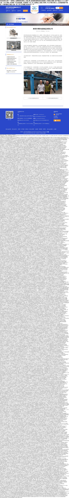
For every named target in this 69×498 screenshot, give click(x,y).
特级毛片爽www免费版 (48, 182)
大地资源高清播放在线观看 (22, 211)
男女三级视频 (63, 430)
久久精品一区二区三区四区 (18, 384)
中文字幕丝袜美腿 (57, 287)
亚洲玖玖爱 (6, 465)
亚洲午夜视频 (48, 169)
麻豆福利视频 (32, 290)
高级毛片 (7, 308)
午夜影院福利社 (60, 440)
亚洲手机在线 (58, 349)
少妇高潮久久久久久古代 (58, 248)
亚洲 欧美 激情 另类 (10, 168)
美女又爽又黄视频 (21, 141)
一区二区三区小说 (41, 200)
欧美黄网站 (17, 468)
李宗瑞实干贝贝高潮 (18, 205)
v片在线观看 (2, 435)
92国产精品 (63, 153)
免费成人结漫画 (34, 250)
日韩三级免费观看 (36, 216)
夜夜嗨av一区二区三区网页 (4, 172)
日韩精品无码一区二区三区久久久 (41, 296)
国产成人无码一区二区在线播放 (58, 166)
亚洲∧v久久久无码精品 (25, 185)
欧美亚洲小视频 (15, 377)
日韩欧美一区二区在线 (47, 311)
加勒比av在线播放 (50, 140)
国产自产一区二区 (37, 162)
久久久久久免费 (11, 150)
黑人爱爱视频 (67, 436)
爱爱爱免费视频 (29, 392)
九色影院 (44, 238)
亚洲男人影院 (38, 144)
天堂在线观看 (37, 460)
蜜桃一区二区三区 (10, 431)
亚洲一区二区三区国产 (7, 455)
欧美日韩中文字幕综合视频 (60, 238)
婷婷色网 (15, 443)
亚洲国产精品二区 (55, 410)
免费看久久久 (36, 163)
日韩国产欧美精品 (65, 248)
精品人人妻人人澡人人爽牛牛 (33, 190)
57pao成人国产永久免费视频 (4, 231)
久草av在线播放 (23, 459)
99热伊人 (39, 287)
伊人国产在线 (47, 188)
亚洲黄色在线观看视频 (62, 201)
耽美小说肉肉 (38, 300)
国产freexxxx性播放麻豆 (59, 218)
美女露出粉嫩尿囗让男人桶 (58, 232)
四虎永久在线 (67, 287)
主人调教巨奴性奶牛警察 (18, 240)
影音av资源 (19, 437)
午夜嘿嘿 (30, 415)
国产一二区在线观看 (3, 358)
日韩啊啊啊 (60, 321)
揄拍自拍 (14, 147)
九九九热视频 (50, 408)
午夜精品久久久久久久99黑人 (45, 199)
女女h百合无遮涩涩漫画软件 (42, 215)
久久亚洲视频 (25, 153)
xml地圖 (54, 129)
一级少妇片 (45, 257)
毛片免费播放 (42, 441)
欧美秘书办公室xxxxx (56, 280)
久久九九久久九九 (45, 224)
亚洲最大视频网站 (42, 198)
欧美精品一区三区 (65, 292)
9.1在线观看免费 (20, 219)
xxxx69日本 (64, 142)
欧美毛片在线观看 (2, 411)
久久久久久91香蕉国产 (30, 261)
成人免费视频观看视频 (20, 246)
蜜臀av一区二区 (47, 448)
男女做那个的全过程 (21, 237)
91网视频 (14, 192)
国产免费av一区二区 (53, 306)
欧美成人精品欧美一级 (63, 157)
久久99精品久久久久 (19, 161)
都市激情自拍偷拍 (29, 153)
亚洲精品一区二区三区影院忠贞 (56, 211)
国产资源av (53, 350)
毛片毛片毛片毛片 (31, 157)
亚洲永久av (6, 180)
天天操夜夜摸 (2, 479)
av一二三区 (14, 325)
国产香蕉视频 (40, 405)
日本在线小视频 (25, 343)
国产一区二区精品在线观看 (55, 340)
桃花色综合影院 (17, 427)
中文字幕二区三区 (2, 369)
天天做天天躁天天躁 (53, 252)
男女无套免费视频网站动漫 (17, 273)
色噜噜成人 (11, 405)
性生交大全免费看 (28, 288)
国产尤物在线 (47, 252)
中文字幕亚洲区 (57, 190)
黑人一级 (11, 366)
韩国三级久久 (53, 275)
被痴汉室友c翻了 (47, 306)
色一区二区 (13, 236)
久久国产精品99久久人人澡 (4, 389)
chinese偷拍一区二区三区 (33, 173)
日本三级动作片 (7, 185)
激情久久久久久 (46, 184)
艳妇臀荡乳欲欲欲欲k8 (58, 341)
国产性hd (36, 308)
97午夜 (30, 367)
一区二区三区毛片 (19, 402)
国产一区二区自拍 (39, 197)
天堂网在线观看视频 (65, 181)
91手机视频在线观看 (29, 194)
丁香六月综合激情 (45, 180)
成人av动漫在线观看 (56, 334)
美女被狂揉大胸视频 (57, 347)
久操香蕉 (25, 206)
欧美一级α (1, 237)
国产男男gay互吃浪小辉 (9, 361)
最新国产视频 (2, 354)
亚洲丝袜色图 (45, 201)
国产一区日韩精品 (28, 386)
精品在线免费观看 (47, 316)
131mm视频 (67, 252)
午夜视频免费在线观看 (21, 231)
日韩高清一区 (41, 309)
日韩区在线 (35, 371)
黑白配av (34, 243)
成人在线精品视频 (58, 175)
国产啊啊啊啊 (28, 161)
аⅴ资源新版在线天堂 (3, 256)
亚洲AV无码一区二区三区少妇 (31, 416)
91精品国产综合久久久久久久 (30, 446)
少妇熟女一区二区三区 (16, 217)
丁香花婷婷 (33, 205)
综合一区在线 (35, 423)
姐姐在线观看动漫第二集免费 (52, 415)
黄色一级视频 (24, 336)
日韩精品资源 (42, 143)
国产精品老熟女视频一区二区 (17, 223)
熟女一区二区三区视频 (43, 219)
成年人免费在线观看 (54, 179)
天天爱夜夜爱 (31, 418)
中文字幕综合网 (26, 280)
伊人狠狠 (1, 425)
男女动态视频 (58, 209)
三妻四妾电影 (22, 191)
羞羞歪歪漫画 (8, 300)
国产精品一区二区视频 (64, 194)
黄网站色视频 (65, 450)
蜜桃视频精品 (45, 379)
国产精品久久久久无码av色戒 (4, 141)
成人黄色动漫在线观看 (3, 234)
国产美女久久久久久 (41, 471)
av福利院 (1, 262)
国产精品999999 (15, 209)
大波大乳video (61, 393)
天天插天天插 (41, 411)
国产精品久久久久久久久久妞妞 (16, 218)
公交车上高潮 (22, 371)
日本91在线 (8, 397)
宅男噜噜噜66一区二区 (20, 162)
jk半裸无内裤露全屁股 (48, 249)
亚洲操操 (30, 250)
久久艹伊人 (63, 216)
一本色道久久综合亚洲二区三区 (49, 445)
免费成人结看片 (64, 392)
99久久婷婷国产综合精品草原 (29, 368)
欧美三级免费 (8, 151)
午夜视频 (17, 360)
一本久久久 (5, 277)
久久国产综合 (40, 145)
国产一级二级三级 (23, 460)
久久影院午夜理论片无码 (35, 456)
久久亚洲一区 (65, 313)
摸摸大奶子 (6, 173)
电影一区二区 (66, 435)
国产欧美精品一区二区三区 (44, 450)
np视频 (64, 378)
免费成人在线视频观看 (47, 256)
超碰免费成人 (42, 465)
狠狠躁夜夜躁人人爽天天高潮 (22, 243)
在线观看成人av (47, 459)
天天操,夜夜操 (36, 215)
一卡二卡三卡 (55, 196)
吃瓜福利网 (5, 415)
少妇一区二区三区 (48, 218)
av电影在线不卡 (50, 148)
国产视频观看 (17, 392)
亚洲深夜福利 (55, 173)
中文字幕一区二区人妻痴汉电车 (38, 355)
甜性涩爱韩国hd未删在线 (62, 396)
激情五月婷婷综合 (21, 229)
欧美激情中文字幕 (39, 194)
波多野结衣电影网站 (3, 302)
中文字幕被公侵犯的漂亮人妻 (46, 297)
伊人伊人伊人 (14, 403)
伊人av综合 (25, 481)
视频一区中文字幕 (65, 387)
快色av (59, 213)
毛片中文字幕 (15, 280)
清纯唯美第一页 (19, 367)
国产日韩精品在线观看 (18, 278)
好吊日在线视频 (51, 141)
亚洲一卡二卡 (63, 285)
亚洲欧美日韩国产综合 (24, 331)
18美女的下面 (44, 166)
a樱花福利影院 (8, 256)
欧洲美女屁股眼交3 (19, 247)
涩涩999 (65, 204)
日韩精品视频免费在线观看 (44, 378)
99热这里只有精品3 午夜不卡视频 (24, 173)
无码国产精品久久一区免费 (4, 341)
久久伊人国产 (15, 266)
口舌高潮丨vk (17, 299)
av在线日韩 (41, 209)
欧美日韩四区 (22, 254)
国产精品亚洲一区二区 (49, 194)
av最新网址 (8, 338)
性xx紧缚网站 (9, 442)
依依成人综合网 (64, 472)
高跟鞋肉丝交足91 (32, 389)
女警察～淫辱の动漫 (10, 421)
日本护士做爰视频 (37, 465)
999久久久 (6, 205)
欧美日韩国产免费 (26, 148)
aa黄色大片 (1, 181)
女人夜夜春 (2, 285)
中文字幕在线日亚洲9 (3, 200)
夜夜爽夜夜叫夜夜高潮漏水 (4, 201)
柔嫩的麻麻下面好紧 (54, 297)
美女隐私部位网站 (41, 231)
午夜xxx (49, 144)
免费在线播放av (36, 178)
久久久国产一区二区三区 (44, 144)
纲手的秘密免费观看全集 (3, 253)
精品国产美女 (42, 310)
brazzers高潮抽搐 (65, 333)
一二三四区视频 (25, 471)
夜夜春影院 (10, 140)
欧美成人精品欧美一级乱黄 (47, 253)
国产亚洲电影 (18, 190)
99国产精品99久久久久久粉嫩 (42, 181)
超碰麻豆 (17, 175)
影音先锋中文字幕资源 (56, 265)
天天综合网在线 (2, 153)
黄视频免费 (48, 391)
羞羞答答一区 (36, 287)
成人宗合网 (4, 168)
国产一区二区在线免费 (34, 191)
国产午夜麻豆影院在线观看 (12, 479)
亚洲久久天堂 (11, 176)
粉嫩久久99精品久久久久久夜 (14, 185)
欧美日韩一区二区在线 (35, 360)
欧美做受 (14, 259)
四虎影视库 (11, 466)
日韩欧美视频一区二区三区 (4, 204)
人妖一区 (62, 350)
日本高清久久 (50, 162)
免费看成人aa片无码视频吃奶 (50, 190)
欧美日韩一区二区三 (3, 151)
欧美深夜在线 (2, 232)
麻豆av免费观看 (21, 392)
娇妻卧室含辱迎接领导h (60, 359)
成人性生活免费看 (2, 408)
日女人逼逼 (26, 181)
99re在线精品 (23, 478)
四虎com (47, 329)
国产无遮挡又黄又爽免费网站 (24, 140)
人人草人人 (7, 310)
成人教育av (31, 226)
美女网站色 (54, 209)
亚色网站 (9, 349)
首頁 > (58, 24)
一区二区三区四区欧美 (31, 353)
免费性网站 (60, 340)
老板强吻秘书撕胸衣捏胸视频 (42, 154)
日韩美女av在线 (59, 404)
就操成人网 (46, 148)
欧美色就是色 (39, 372)
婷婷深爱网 (13, 157)
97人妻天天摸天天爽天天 (55, 336)
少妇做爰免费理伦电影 (30, 305)
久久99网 (36, 196)
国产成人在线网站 (50, 257)
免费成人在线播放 (6, 466)
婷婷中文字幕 (49, 315)
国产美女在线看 (55, 303)
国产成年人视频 (36, 321)
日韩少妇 (58, 361)
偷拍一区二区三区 (37, 217)
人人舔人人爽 (12, 213)
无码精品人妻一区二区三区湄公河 (55, 254)
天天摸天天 (62, 162)
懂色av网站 (16, 228)
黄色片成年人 (61, 323)
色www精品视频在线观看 (25, 290)
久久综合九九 (8, 237)
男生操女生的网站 (23, 285)
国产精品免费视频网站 (59, 188)
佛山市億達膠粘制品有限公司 (34, 98)
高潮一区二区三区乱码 (13, 169)
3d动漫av (41, 225)
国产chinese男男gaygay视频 (12, 334)
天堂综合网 (17, 454)
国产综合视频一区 (60, 362)
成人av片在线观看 (33, 224)
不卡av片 (52, 144)
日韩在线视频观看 (30, 247)
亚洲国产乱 (56, 145)
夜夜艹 (21, 306)
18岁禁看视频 (13, 471)
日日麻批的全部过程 (27, 380)
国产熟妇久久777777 (14, 324)
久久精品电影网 (36, 228)
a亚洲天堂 (58, 162)
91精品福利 (44, 218)
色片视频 (64, 362)
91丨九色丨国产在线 (59, 461)
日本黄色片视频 (54, 404)
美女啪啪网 (36, 414)
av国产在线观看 (52, 443)
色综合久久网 (13, 206)
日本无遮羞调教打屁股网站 (52, 454)
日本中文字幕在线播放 (50, 154)
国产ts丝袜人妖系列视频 (59, 272)
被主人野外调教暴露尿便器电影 (27, 394)
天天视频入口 (35, 147)
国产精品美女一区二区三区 (54, 323)
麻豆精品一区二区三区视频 (44, 174)
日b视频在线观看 (53, 386)
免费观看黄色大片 (22, 409)
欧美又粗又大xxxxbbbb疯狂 (61, 390)
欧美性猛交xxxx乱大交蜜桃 (29, 141)
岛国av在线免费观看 (30, 243)
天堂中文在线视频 (14, 400)
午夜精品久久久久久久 (34, 346)
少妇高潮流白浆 (43, 141)
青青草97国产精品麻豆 (43, 392)
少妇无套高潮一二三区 (3, 248)
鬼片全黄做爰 (49, 330)
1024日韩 (35, 292)
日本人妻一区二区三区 (18, 151)
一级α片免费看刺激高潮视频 (31, 425)
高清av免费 (23, 155)
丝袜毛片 (34, 333)
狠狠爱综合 (17, 143)
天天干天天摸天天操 (43, 398)
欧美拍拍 (14, 361)
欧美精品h (48, 201)
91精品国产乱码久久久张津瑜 (4, 475)
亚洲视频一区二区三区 (8, 187)
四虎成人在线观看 (26, 179)
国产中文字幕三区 (58, 411)
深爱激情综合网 (45, 458)
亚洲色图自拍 (24, 241)
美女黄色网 (4, 269)
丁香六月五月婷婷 (20, 377)
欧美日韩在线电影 (27, 169)
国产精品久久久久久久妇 (29, 163)
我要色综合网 (11, 273)
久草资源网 (18, 456)
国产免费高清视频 (30, 286)
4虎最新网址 (30, 480)
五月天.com (44, 260)
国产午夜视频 (51, 176)
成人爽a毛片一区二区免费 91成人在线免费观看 (53, 203)
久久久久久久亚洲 (39, 230)
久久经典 (51, 334)
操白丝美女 (37, 311)
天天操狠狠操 (67, 172)
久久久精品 (23, 248)
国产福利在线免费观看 (29, 274)
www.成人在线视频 (22, 414)
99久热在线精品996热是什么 (14, 193)
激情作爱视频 (8, 373)
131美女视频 (9, 211)
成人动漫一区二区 (26, 201)
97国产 (24, 372)
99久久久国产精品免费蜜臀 (25, 406)
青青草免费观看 (45, 204)
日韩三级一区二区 (24, 341)
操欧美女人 (65, 481)
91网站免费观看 (9, 159)
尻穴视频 (49, 237)
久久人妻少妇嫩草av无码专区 (40, 380)
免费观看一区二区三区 (3, 379)
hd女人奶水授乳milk (37, 247)
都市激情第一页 (60, 313)
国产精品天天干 (40, 211)
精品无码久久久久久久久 (3, 347)
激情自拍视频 (39, 347)
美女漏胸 (15, 415)
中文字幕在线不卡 (30, 192)
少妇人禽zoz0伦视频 (39, 218)
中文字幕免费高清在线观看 (32, 223)
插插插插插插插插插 (27, 196)
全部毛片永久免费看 (20, 280)
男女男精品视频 (52, 441)
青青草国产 (46, 155)
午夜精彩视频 (17, 236)
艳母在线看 (39, 430)
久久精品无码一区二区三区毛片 (15, 188)
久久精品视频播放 (19, 235)
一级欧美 (12, 291)
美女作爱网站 (2, 290)
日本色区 (19, 350)
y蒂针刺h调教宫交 (32, 184)
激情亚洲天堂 (34, 144)
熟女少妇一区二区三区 (25, 355)
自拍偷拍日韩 (33, 311)
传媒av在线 (62, 324)
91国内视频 (23, 467)
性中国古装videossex (48, 172)
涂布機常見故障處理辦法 (10, 62)
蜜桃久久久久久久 (55, 373)
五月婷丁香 (22, 262)
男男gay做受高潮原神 (58, 181)
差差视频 (19, 204)
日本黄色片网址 (53, 481)
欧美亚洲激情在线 (3, 196)
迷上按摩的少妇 (14, 244)
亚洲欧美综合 (36, 435)
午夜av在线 (24, 436)
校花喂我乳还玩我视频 (22, 391)
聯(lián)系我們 (55, 10)
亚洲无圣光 (18, 460)
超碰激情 (38, 260)
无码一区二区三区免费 (40, 250)
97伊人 (48, 153)
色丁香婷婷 (32, 225)
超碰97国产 (52, 210)
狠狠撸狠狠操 (5, 460)
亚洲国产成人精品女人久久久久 (57, 155)
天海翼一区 (9, 244)
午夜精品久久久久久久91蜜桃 (24, 242)
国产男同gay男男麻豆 (33, 291)
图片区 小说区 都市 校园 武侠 (58, 235)
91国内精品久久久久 (3, 225)
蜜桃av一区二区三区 (54, 331)
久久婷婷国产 (14, 330)
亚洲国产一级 (51, 360)
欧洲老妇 (47, 141)
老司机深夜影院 (13, 442)
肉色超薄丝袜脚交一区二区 (23, 221)
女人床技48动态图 (24, 151)
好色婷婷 (23, 168)
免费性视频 (50, 467)
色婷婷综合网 (62, 226)
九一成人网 (1, 329)
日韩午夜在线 (34, 296)
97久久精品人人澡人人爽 (45, 462)
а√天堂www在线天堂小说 (14, 358)
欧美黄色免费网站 (3, 373)
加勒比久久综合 (24, 402)
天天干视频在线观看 (21, 210)
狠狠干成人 (14, 235)
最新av (35, 341)
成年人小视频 (2, 459)
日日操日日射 (14, 342)
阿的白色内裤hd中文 (31, 236)
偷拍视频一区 (18, 174)
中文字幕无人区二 (2, 194)
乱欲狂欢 (67, 300)
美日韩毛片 (10, 232)
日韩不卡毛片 (35, 338)
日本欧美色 (53, 393)
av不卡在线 (40, 266)
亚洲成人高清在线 (16, 445)
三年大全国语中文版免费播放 (31, 402)
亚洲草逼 (63, 234)
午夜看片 (56, 327)
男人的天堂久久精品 (21, 434)
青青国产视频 (37, 249)
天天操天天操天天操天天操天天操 (48, 442)
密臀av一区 (23, 204)
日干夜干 (46, 221)
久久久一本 (13, 144)
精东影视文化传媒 (60, 373)
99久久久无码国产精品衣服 (57, 478)
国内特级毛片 (20, 282)
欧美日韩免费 (18, 359)
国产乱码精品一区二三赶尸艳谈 (62, 179)
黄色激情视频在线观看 (9, 209)
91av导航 (48, 343)
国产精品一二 (36, 290)
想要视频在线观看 (26, 300)
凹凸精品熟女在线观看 (51, 207)
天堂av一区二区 (21, 329)
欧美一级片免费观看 (32, 280)
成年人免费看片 (28, 224)
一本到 (40, 243)
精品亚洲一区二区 (8, 190)
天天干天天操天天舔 (65, 192)
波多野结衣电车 (13, 315)
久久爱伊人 (10, 246)
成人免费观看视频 (61, 282)
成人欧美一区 (52, 328)
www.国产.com (38, 155)
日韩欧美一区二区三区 (50, 142)
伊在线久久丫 (21, 344)
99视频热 (19, 406)
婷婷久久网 (48, 425)
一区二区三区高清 (66, 434)
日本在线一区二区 (26, 440)
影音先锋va (1, 424)
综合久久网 (51, 403)
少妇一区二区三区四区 (27, 254)
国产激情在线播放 (37, 302)
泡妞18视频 (36, 458)
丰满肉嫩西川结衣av (15, 340)
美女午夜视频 (7, 184)
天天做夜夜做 (61, 275)
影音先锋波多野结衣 (7, 427)
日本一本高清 (2, 312)
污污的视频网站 (6, 391)
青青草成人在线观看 (3, 338)
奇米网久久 (67, 180)
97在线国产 (48, 240)
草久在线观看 (53, 222)
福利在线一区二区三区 (18, 165)
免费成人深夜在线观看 (20, 266)
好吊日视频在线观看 (54, 361)
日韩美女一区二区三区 (21, 250)
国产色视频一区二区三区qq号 (52, 284)
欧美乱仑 (18, 414)
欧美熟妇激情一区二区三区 (46, 226)
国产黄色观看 (41, 369)
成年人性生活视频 (26, 383)
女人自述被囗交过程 (3, 297)
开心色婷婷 (63, 231)
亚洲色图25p (2, 277)
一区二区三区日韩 (66, 366)
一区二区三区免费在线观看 (27, 378)
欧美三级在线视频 (26, 199)
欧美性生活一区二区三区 (46, 205)
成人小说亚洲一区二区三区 (18, 417)
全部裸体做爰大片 (19, 415)
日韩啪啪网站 (54, 466)
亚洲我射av (20, 226)
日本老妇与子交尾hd (43, 343)
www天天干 (40, 196)
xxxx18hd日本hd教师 (16, 362)
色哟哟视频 (45, 475)
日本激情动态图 (57, 226)
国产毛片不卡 (43, 394)
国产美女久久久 (36, 374)
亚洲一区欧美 (56, 262)
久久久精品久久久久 (3, 145)
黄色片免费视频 (15, 160)
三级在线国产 (45, 186)
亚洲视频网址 (30, 144)
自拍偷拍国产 (19, 288)
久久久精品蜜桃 (55, 374)
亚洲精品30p (6, 246)
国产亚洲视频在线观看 (6, 398)
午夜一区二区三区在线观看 (16, 387)
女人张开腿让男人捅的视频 (4, 454)
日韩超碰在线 (39, 226)
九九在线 (1, 263)
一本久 (52, 237)
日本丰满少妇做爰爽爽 (33, 298)
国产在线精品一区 (53, 175)
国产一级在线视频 (57, 325)
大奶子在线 (14, 424)
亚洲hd (18, 431)
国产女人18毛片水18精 (49, 209)
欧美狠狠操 (1, 182)
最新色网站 (1, 466)
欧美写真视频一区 (44, 330)
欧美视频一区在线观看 (32, 300)
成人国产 (13, 328)
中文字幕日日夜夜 (28, 225)
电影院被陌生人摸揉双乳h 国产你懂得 (50, 371)
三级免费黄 (39, 424)
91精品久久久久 (59, 267)
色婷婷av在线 (20, 421)
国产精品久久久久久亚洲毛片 (4, 210)
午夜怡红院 (1, 391)
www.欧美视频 (2, 465)
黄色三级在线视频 (8, 154)
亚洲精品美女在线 (28, 321)
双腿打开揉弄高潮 (21, 354)
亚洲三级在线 (8, 178)
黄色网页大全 (26, 435)
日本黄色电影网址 (55, 396)
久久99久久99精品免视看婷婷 (58, 142)
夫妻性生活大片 (52, 405)
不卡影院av (36, 200)
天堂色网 (19, 215)
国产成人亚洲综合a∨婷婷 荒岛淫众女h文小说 (21, 447)
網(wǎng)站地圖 (50, 129)
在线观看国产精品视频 (26, 292)
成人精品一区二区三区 (3, 155)
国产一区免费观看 (31, 180)
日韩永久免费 (26, 294)
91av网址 (1, 433)
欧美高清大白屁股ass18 (65, 156)
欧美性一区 (23, 375)
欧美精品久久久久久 (37, 261)
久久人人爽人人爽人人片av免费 (39, 206)
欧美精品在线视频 (49, 151)
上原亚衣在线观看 (36, 368)
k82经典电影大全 (49, 303)
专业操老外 (39, 433)
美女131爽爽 (44, 405)
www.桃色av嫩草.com (25, 302)
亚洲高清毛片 (2, 350)
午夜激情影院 (17, 318)
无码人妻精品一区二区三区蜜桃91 (10, 240)
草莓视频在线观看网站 (38, 447)
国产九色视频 (62, 224)
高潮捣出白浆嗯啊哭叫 (12, 252)
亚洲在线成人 (2, 477)
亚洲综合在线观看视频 (29, 147)
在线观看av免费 (54, 304)
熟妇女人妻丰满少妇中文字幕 (24, 157)
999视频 (11, 338)
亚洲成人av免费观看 (36, 285)
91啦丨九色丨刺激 (56, 318)
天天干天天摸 (20, 153)
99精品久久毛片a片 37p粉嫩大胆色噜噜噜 (6, 323)
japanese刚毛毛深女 (8, 418)
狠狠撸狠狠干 (2, 156)
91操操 (48, 403)
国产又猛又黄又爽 (50, 147)
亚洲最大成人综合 (53, 186)
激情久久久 (38, 310)
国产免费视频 (64, 205)
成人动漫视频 (36, 267)
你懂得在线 (16, 328)
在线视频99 (53, 277)
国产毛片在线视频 (15, 391)
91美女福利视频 (45, 299)
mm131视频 (49, 273)
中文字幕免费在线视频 (41, 193)
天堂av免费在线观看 (3, 298)
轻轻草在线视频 (14, 302)
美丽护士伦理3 (19, 181)
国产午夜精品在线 (41, 249)
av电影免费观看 (32, 460)
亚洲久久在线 (20, 155)
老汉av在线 (48, 436)
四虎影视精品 (9, 144)
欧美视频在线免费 (35, 312)
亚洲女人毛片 (50, 197)
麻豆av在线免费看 (29, 348)
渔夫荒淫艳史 (58, 241)
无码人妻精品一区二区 (46, 456)
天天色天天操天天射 (54, 352)
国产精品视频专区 (65, 178)
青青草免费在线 (56, 266)
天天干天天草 (7, 406)
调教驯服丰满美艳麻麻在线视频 (55, 228)
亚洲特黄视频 (9, 267)
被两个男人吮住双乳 (30, 150)
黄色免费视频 (35, 194)
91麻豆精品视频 (8, 324)
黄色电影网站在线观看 (21, 271)
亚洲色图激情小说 (15, 410)
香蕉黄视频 (23, 327)
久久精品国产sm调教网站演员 (46, 293)
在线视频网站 (41, 178)
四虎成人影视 (2, 280)
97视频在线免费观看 (40, 286)
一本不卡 (26, 384)
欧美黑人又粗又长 (14, 462)
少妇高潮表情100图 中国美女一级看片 (23, 333)
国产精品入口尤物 (21, 337)
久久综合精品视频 (7, 193)
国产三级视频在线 (58, 225)
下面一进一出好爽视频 (3, 148)
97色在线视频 (38, 425)
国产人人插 (2, 274)
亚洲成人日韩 (6, 368)
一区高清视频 (45, 367)
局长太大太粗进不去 (27, 430)
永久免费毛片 (2, 414)
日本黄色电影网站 (55, 310)
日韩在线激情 (55, 329)
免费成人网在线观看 (42, 235)
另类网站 (11, 266)
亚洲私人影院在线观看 (28, 319)
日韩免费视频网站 (25, 366)
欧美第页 (12, 274)
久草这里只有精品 (43, 272)
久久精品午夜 (6, 181)
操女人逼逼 (62, 274)
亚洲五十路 (44, 232)
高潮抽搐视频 (41, 412)
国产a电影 (39, 137)
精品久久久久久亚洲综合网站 (33, 185)
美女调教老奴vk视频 (52, 414)
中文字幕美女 (27, 299)
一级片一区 (1, 138)
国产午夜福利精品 (54, 182)
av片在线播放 (31, 338)
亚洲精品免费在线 (35, 274)
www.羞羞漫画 (2, 224)
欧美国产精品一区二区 (42, 460)
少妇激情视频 (9, 229)
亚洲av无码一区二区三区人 (42, 290)
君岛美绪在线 (60, 277)
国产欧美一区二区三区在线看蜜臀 (9, 337)
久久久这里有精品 (27, 434)
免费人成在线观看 (2, 313)
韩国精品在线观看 (12, 174)
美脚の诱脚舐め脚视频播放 (64, 288)
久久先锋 (46, 207)
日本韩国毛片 (41, 437)
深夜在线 (59, 278)
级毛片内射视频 (16, 226)
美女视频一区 (46, 229)
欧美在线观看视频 (53, 201)
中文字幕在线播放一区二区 (24, 156)
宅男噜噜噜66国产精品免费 (13, 406)
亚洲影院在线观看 (57, 447)
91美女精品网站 (14, 246)
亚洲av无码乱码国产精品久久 (23, 193)
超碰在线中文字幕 (45, 447)
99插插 (24, 169)
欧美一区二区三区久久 (44, 453)
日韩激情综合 (23, 269)
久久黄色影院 (39, 387)
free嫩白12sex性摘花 (38, 271)
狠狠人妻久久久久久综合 (15, 229)
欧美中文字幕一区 (2, 254)
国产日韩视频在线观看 (38, 366)
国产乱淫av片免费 (40, 203)
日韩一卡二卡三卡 (30, 281)
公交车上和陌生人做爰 (61, 212)
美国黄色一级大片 (2, 342)
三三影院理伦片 (18, 479)
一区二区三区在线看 (45, 304)
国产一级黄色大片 (43, 175)
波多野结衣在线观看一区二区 (4, 142)
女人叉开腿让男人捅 (53, 433)
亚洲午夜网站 (53, 279)
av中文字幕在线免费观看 (49, 192)
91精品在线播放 (51, 321)
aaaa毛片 (36, 203)
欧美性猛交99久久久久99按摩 (29, 267)
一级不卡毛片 (25, 213)
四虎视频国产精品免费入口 (51, 377)
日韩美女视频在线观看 (6, 261)
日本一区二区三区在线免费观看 (4, 360)
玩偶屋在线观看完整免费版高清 (33, 159)
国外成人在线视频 (31, 228)
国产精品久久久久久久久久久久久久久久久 (16, 292)
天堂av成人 (30, 252)
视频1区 (26, 204)
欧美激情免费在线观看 (54, 379)
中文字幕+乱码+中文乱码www (60, 294)
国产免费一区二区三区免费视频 (32, 471)
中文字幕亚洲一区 (32, 403)
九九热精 (57, 387)
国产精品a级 (7, 474)
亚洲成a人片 (46, 284)
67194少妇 (22, 249)
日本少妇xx (20, 374)
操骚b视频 (22, 200)
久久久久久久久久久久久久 (30, 391)
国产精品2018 (45, 161)
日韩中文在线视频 (58, 192)
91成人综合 (31, 256)
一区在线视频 (10, 175)
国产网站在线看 (52, 291)
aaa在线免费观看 (39, 232)
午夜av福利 (47, 319)
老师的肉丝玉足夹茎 (42, 306)
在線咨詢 (57, 120)
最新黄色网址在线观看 (9, 235)
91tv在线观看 (53, 240)
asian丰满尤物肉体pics (32, 447)
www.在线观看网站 (58, 350)
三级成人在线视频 (9, 218)
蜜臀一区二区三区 (27, 441)
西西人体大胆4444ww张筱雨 (23, 236)
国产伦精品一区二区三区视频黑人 (51, 272)
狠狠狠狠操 (14, 366)
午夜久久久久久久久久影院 (13, 422)
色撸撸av (10, 333)
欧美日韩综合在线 (9, 269)
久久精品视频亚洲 (25, 265)
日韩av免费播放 (12, 255)
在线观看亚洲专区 (28, 297)
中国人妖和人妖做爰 (14, 455)
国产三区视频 (10, 204)
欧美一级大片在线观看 (59, 150)
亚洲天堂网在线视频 (43, 247)
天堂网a (14, 198)
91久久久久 (19, 335)
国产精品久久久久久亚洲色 (4, 437)
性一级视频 (46, 288)
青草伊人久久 (38, 207)
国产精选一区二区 (12, 398)
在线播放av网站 (29, 257)
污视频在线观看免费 (29, 155)
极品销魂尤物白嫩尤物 (55, 151)
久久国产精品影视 (7, 435)
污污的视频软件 (32, 249)
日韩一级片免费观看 (6, 241)
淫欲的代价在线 (36, 149)
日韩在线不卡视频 (43, 278)
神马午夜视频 (21, 445)
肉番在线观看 (6, 232)
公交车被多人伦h (44, 240)
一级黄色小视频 (64, 182)
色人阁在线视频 (10, 259)
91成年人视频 (10, 219)
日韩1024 (25, 184)
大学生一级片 (28, 459)
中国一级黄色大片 (2, 154)
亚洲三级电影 (49, 362)
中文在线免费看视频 (38, 187)
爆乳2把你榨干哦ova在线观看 (13, 153)
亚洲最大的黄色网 (2, 377)
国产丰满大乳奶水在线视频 (31, 262)
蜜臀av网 (56, 316)
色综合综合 (39, 141)
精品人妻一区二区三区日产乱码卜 (43, 267)
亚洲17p (58, 173)
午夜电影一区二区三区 (19, 194)
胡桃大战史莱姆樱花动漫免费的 (8, 272)
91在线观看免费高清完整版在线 (19, 294)
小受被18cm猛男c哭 (65, 405)
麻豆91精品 (6, 375)
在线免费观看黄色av (30, 397)
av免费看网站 (36, 154)
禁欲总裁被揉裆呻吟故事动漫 (4, 399)
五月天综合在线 (18, 361)
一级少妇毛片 (6, 175)
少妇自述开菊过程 (64, 225)
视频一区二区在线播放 (51, 161)
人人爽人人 (22, 244)
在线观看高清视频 (52, 325)
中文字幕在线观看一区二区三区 (26, 352)
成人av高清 (20, 467)
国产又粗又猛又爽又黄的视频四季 (42, 147)
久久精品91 (59, 234)
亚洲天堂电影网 (22, 186)
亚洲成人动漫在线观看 (58, 448)
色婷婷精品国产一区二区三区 (19, 144)
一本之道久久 (17, 378)
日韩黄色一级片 (48, 308)
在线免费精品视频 (41, 182)
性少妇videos (7, 408)
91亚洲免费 (1, 356)
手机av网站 (31, 333)
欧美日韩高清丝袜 (14, 187)
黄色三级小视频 (20, 358)
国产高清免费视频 (40, 455)
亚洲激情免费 (11, 448)
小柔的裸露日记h (18, 225)
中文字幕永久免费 (58, 149)
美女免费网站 (8, 196)
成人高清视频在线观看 (23, 322)
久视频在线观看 (59, 315)
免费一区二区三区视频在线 (26, 207)
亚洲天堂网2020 (64, 159)
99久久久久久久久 (13, 148)
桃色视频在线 (49, 185)
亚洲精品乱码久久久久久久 (59, 222)
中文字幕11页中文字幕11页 (4, 207)
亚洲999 (32, 321)
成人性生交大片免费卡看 (58, 273)
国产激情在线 (44, 259)
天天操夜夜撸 (2, 193)
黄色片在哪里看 (22, 431)
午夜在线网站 (19, 373)
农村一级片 (60, 154)
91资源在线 (39, 240)
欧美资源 (54, 471)
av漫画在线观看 (16, 310)
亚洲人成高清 (49, 290)
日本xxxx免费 (62, 287)
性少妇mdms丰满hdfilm (16, 254)
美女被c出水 (14, 207)
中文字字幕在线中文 (33, 282)
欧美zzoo (28, 361)
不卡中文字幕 (25, 192)
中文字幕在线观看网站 (30, 176)
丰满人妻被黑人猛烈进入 (34, 437)
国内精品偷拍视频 (20, 216)
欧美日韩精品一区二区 (19, 449)
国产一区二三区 (62, 213)
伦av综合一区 (2, 344)
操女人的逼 (49, 221)
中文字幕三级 (19, 347)
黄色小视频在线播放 (17, 465)
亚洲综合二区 (48, 167)
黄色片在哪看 (16, 150)
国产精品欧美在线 (41, 156)
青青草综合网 (9, 315)
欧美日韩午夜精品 (28, 160)
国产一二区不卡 (13, 468)
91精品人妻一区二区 (48, 380)
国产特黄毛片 (17, 281)
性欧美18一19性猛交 (13, 191)
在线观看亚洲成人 (35, 181)
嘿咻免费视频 (35, 226)
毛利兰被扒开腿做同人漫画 (9, 268)
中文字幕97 (11, 355)
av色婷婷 (51, 396)
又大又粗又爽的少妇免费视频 (36, 315)
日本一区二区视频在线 (14, 243)
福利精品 (20, 274)
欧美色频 (10, 409)
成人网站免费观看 (41, 184)
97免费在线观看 (28, 311)
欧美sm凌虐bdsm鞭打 (40, 292)
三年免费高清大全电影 (11, 281)
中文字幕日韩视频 (40, 421)
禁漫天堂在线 (33, 306)
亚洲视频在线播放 (19, 302)
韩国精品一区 (44, 319)
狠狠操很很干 (43, 282)
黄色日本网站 (2, 333)
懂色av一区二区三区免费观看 (33, 148)
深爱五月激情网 (23, 456)
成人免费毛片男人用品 (61, 319)
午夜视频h (5, 414)
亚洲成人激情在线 (62, 334)
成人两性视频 (11, 184)
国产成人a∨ (64, 331)
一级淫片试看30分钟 (63, 480)
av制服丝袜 (46, 404)
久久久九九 (23, 274)
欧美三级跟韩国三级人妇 (50, 191)
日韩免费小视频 (65, 340)
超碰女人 (1, 241)
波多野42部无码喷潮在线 (63, 400)
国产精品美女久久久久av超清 (62, 383)
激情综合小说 (17, 255)
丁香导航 (17, 429)
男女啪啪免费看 (2, 187)
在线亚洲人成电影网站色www (19, 182)
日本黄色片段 (34, 481)
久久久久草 (38, 284)
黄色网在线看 (65, 236)
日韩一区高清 (56, 271)
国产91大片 (43, 242)
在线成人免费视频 (33, 161)
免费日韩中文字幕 (59, 156)
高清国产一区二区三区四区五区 (4, 222)
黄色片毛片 (7, 352)
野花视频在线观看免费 (3, 163)
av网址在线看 (53, 172)
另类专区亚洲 (11, 192)
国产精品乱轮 (2, 362)
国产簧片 (25, 405)
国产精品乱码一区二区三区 (29, 293)
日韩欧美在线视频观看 (56, 168)
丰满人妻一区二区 (57, 215)
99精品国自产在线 (42, 213)
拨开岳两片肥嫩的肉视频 (30, 268)
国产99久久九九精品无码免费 (14, 477)
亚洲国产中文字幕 (9, 434)
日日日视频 (65, 206)
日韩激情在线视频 (8, 453)
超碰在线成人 (47, 265)
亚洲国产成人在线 (38, 356)
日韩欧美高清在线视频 (49, 247)
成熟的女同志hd (50, 410)
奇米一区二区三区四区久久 (50, 217)
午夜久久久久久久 (2, 300)
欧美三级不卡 (51, 267)
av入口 (41, 386)
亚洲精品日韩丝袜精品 (6, 425)
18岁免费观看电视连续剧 (12, 321)
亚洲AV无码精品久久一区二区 (19, 313)
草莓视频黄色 (13, 225)
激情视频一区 (29, 296)
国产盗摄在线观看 (34, 260)
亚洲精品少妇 (31, 149)
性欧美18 (23, 373)
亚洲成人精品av (42, 155)
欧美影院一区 (62, 173)
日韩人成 (12, 267)
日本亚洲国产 (62, 165)
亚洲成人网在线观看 (26, 452)
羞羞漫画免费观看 (62, 228)
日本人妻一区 (32, 200)
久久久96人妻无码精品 (65, 175)
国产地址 (66, 330)
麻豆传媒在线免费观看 (3, 186)
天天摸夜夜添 (26, 310)
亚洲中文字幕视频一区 (61, 316)
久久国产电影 (56, 389)
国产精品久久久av (28, 278)
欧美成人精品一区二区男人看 (33, 240)
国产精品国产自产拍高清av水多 (4, 169)
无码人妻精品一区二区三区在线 (17, 234)
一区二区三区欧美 (31, 329)
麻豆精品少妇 (24, 165)
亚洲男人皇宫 (48, 138)
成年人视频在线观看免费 (62, 312)
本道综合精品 (52, 316)
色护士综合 (33, 142)
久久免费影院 (37, 142)
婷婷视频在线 (25, 286)
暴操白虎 (64, 365)
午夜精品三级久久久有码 (50, 318)
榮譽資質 (44, 10)
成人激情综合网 (61, 366)
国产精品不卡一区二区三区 (19, 167)
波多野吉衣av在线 (2, 294)
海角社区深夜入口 (52, 428)
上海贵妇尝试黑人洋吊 (52, 160)
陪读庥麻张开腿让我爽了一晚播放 (20, 256)
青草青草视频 (58, 252)
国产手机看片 (27, 256)
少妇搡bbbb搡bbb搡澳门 (42, 142)
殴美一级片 (1, 464)
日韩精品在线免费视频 (21, 308)
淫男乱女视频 (11, 217)
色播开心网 (23, 288)
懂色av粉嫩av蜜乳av (24, 404)
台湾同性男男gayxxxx (57, 353)
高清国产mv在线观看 (45, 446)
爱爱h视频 (51, 436)
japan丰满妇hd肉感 (44, 248)
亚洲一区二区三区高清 (46, 334)
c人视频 (67, 341)
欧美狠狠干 (41, 434)
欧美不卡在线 (43, 172)
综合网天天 (44, 194)
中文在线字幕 (21, 362)
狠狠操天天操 (39, 406)
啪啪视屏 (23, 272)
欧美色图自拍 (66, 414)
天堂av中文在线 (33, 143)
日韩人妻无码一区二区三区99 (14, 178)
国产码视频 (45, 471)
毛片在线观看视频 (52, 286)
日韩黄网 (63, 263)
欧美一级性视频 (11, 465)
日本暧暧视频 (10, 221)
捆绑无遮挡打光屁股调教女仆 (55, 230)
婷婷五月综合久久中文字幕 (37, 293)
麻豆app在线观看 (61, 336)
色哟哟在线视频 (54, 197)
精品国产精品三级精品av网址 (4, 271)
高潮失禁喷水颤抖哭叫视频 (16, 418)
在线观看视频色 (9, 387)
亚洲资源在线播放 (15, 282)
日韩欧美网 (50, 280)
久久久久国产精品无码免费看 (8, 149)
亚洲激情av (58, 481)
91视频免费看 (6, 156)
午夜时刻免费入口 (50, 348)
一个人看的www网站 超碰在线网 (48, 313)
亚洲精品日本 (2, 180)
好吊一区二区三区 (37, 236)
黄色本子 (14, 247)
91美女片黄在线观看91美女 (20, 259)
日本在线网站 (27, 259)
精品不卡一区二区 (52, 365)
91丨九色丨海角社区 (51, 354)
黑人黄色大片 (10, 330)
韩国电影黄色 (33, 297)
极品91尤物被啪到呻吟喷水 (30, 145)
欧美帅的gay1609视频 (26, 226)
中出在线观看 (15, 404)
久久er (46, 198)
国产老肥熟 (61, 240)
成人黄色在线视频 (12, 143)
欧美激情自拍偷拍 (34, 273)
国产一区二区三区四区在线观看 (10, 165)
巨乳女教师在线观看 (64, 256)
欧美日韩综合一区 (64, 391)
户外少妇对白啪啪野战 (58, 255)
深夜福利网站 (38, 439)
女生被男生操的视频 (18, 411)
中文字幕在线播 (15, 268)
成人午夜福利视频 (8, 303)
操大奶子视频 (6, 318)
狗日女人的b (34, 272)
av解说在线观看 (29, 241)
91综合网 (49, 206)
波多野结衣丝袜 (65, 268)
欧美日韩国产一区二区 (30, 369)
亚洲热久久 (10, 271)
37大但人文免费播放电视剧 (26, 284)
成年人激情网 (2, 441)
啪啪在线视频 (45, 362)
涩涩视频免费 (21, 192)
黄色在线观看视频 (65, 198)
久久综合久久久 (47, 243)
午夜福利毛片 (33, 356)
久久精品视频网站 (38, 373)
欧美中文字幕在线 (44, 349)
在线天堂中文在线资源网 (50, 412)
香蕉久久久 (39, 316)
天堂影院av (19, 478)
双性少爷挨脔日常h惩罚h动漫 (55, 167)
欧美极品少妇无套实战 (25, 315)
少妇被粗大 (19, 209)
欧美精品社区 (34, 439)
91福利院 (65, 433)
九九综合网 (48, 215)
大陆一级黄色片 (43, 350)
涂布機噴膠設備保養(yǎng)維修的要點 (12, 61)
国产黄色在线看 (62, 217)
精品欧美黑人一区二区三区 (53, 184)
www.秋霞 (35, 150)
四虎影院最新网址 (21, 304)
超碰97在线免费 (36, 222)
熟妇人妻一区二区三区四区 (54, 460)
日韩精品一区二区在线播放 (57, 148)
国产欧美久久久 (21, 150)
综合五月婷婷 (21, 286)
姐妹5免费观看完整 (11, 172)
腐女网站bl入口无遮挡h (3, 293)
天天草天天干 (66, 173)
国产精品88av (2, 334)
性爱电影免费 (13, 151)
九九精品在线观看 (2, 453)
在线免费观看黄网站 (21, 184)
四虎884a (4, 147)
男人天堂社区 (2, 221)
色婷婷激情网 (64, 321)
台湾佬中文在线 (53, 302)
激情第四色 (63, 403)
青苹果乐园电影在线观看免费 (60, 172)
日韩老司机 (6, 166)
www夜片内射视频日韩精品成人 (50, 285)
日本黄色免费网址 (44, 373)
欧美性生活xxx (31, 269)
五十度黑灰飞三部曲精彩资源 (15, 180)
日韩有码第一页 (46, 310)
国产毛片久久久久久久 (27, 162)
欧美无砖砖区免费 (11, 141)
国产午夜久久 (14, 162)
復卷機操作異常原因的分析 (11, 59)
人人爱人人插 (63, 470)
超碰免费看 (21, 317)
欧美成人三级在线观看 (38, 244)
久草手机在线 (10, 181)
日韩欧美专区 (2, 213)
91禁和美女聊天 (16, 354)
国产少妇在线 (49, 352)
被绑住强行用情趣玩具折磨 (13, 331)
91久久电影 (36, 306)
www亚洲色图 (58, 302)
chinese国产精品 (27, 186)
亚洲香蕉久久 (36, 229)
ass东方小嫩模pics (37, 174)
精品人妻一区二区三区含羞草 (46, 230)
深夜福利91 (40, 279)
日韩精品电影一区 (46, 414)
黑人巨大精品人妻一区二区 (4, 449)
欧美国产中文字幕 (59, 260)
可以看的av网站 (6, 371)
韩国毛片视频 (11, 348)
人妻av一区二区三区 (10, 464)
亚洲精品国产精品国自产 (48, 213)
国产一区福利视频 (21, 368)
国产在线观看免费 (9, 162)
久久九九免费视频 (35, 156)
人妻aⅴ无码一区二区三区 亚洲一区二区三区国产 (24, 138)
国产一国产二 (35, 479)
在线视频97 (11, 198)
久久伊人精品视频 (29, 165)
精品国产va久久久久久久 (3, 247)
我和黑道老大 (8, 343)
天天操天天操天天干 (63, 427)
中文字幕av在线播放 (54, 143)
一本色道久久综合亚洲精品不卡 (35, 175)
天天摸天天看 (46, 262)
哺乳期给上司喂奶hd (64, 442)
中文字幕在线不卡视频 (44, 162)
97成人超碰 (13, 140)
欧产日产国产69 (6, 333)
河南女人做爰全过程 (10, 445)
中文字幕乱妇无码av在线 (38, 255)
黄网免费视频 (49, 277)
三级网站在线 (43, 348)
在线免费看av (11, 437)
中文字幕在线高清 (20, 300)
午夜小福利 (64, 166)
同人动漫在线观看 (65, 232)
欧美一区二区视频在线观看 (16, 306)
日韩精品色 (62, 187)
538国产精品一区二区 (3, 162)
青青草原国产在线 (41, 246)
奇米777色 (5, 249)
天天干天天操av (32, 324)
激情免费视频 (40, 325)
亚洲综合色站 (2, 461)
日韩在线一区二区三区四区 (4, 306)
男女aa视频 (58, 386)
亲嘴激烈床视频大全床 (51, 255)
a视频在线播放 (54, 221)
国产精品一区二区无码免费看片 (28, 137)
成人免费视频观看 (2, 165)
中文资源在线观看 (37, 172)
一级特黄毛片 (15, 431)
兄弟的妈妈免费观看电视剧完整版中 (50, 231)
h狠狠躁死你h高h (11, 142)
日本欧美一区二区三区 (28, 272)
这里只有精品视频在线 (39, 263)
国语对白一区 (51, 159)
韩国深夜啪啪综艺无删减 (26, 298)
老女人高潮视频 (2, 452)
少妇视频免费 (36, 268)
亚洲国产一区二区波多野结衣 (34, 198)
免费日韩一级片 (31, 383)
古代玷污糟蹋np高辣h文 (35, 392)
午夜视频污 (1, 249)
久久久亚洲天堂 (17, 196)
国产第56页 (21, 143)
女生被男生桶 (40, 308)
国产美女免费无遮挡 (51, 447)
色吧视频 (13, 159)
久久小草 (57, 409)
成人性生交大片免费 (45, 150)
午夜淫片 (66, 247)
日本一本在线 (51, 174)
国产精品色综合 (27, 271)
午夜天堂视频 (7, 176)
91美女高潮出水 (42, 459)
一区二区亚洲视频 (11, 417)
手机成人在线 (64, 306)
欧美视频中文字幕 (66, 138)
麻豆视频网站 (2, 447)
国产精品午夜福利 (8, 215)
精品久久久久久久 (25, 449)
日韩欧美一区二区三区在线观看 (4, 355)
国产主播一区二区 (60, 333)
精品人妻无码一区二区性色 (29, 215)
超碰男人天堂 (25, 468)
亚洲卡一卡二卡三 (43, 153)
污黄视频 (13, 232)
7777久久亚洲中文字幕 (55, 263)
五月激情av (11, 263)
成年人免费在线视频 (50, 392)
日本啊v (66, 286)
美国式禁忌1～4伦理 (53, 465)
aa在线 (11, 261)
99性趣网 (43, 279)
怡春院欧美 (27, 149)
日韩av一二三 (50, 378)
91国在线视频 (2, 336)
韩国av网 (20, 175)
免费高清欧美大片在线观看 (36, 348)
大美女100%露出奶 (28, 308)
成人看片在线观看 (6, 138)
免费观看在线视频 (45, 179)
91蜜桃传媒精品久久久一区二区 (19, 238)
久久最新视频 (38, 474)
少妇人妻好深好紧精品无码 (37, 153)
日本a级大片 (54, 150)
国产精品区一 (63, 148)
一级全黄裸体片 (63, 347)
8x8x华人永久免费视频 (31, 203)
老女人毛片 (33, 417)
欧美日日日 (33, 155)
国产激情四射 (52, 391)
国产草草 (64, 317)
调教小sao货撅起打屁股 (38, 167)
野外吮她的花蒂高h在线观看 (41, 328)
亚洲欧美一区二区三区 (45, 266)
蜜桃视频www (66, 262)
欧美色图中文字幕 (52, 238)
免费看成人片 (46, 250)
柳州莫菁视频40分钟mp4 (43, 236)
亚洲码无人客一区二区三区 (27, 362)
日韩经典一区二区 (20, 263)
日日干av (67, 197)
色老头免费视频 (41, 311)
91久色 (48, 418)
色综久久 (17, 471)
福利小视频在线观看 (51, 145)
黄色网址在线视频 (59, 174)
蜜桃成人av (31, 377)
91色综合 (42, 389)
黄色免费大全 (48, 275)
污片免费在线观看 (31, 244)
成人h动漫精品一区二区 (3, 188)
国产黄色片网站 (6, 296)
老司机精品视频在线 (13, 360)
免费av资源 (25, 330)
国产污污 (30, 347)
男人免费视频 (13, 190)
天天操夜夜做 (47, 269)
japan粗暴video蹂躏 (63, 261)
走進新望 (49, 10)
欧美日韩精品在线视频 (61, 247)
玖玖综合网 (45, 273)
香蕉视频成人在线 (40, 358)
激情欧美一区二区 (39, 238)
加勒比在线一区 (46, 200)
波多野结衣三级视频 (32, 201)
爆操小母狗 (50, 263)
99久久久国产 (17, 393)
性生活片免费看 (2, 174)
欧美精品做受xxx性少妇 (42, 165)
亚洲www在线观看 (48, 394)
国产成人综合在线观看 (65, 219)
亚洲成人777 (2, 149)
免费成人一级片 (43, 372)
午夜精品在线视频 (31, 414)
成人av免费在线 (23, 209)
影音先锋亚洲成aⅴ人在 (65, 255)
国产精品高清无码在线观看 (63, 299)
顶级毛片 (67, 315)
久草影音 (51, 423)
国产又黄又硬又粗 (10, 394)
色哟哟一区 (24, 224)
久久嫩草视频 (11, 391)
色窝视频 (57, 201)
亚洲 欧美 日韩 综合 (3, 191)
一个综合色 (43, 243)
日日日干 (61, 230)
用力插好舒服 (10, 207)
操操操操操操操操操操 (62, 266)
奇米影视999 (48, 440)
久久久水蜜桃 (48, 338)
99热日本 (57, 423)
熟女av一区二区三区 (47, 241)
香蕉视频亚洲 (17, 316)
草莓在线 (23, 278)
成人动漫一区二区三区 (38, 324)
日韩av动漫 (67, 149)
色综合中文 (10, 210)
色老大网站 (59, 153)
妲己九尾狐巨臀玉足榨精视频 (48, 383)
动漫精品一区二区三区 (22, 145)
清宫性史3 (20, 255)
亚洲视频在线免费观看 (3, 402)
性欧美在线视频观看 (63, 308)
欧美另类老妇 (13, 145)
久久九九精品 (63, 343)
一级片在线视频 (31, 435)
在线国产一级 (6, 273)
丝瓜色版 (40, 473)
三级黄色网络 (55, 403)
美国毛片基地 (36, 383)
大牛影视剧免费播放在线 (30, 342)
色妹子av (42, 352)
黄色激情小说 (62, 204)
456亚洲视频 (56, 234)
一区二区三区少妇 (9, 304)
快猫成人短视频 (24, 296)
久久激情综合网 (2, 176)
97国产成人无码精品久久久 (23, 203)
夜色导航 (66, 390)
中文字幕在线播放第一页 (39, 333)
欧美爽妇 (27, 255)
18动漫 (14, 389)
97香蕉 (29, 306)
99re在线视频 (9, 236)
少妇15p (54, 360)
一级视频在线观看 (26, 477)
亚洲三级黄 (22, 359)
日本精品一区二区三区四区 (30, 336)
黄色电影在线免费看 (51, 300)
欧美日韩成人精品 (23, 462)
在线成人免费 (59, 472)
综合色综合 (36, 145)
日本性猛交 (7, 409)
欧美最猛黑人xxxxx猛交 (30, 213)
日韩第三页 (34, 212)
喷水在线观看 (66, 226)
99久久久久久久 (15, 199)
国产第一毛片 (52, 246)
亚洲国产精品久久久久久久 (57, 140)
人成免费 (47, 325)
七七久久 (30, 315)
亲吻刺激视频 (17, 173)
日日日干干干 (48, 175)
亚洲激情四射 (33, 288)
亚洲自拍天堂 (2, 318)
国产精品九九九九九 (53, 268)
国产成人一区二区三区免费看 (48, 173)
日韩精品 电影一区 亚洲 (47, 143)
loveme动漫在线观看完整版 (62, 342)
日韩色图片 (6, 167)
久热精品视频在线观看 (47, 368)
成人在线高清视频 (2, 209)
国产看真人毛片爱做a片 (49, 296)
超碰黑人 (1, 398)
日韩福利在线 (42, 284)
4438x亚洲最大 (2, 268)
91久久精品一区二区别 (32, 294)
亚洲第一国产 (56, 473)
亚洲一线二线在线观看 (63, 477)
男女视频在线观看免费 (28, 393)
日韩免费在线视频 (16, 322)
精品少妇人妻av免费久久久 (22, 163)
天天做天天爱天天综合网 (46, 228)
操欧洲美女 (38, 343)
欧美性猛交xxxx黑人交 (3, 429)
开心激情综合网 (41, 149)
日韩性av (46, 348)
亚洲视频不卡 (40, 138)
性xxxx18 (1, 161)
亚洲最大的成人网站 (58, 244)
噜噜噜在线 (66, 459)
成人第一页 (59, 256)
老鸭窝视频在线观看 (43, 391)
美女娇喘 (52, 235)
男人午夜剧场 (51, 196)
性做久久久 (40, 179)
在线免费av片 (31, 181)
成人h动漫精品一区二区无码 (17, 341)
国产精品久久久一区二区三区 (13, 296)
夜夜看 (17, 211)
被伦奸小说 (52, 244)
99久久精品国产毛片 (64, 367)
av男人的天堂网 (2, 184)
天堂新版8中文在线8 (48, 393)
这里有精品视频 (34, 372)
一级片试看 (33, 188)
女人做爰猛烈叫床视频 (25, 480)
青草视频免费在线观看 (13, 288)
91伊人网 (54, 192)
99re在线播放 (19, 459)
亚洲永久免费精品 (61, 310)
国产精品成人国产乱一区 (64, 244)
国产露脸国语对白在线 (3, 325)
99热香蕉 (27, 318)
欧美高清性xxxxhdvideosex (4, 244)
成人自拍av (27, 414)
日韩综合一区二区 (32, 271)
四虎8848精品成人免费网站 (48, 409)
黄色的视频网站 (2, 309)
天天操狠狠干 (16, 344)
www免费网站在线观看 (45, 196)
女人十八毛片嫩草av (35, 467)
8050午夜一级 (2, 427)
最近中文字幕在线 (29, 474)
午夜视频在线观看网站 (22, 149)
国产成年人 (54, 180)
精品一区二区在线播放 (15, 304)
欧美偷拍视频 (15, 335)
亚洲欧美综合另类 (60, 450)
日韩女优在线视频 (25, 374)
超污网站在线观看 (25, 247)
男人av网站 (17, 191)
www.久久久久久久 (11, 286)
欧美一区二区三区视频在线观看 (61, 176)
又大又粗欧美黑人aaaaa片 (60, 186)
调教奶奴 (59, 474)
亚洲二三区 (24, 232)
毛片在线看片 (2, 335)
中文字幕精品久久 (52, 341)
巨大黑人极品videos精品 (12, 475)
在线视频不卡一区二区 (55, 282)
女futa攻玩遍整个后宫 (50, 236)
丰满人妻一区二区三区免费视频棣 (48, 421)
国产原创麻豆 (23, 273)
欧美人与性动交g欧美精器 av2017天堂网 (45, 216)
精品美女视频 (34, 319)
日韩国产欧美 (62, 346)
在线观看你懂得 (61, 290)
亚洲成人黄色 (11, 223)
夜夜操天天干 (10, 340)
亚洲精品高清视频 (11, 353)
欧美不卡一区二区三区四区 (29, 248)
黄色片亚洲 (18, 244)
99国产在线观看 (16, 172)
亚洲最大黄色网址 (51, 234)
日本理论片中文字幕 (28, 142)
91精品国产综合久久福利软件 (22, 222)
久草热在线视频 (34, 232)
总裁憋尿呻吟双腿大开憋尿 (4, 250)
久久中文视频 (56, 416)
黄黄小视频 (55, 296)
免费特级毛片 (51, 478)
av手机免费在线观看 (61, 398)
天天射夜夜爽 (21, 316)
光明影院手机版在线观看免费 (40, 265)
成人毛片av (6, 197)
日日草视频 (29, 253)
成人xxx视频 (40, 191)
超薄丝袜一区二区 (24, 410)
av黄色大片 (15, 163)
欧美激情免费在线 (20, 474)
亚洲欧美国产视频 (27, 304)
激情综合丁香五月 (34, 379)
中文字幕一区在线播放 (57, 355)
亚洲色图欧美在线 (48, 235)
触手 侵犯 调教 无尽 (31, 465)
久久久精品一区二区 (35, 165)
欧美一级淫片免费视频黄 (46, 355)
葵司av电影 (26, 275)
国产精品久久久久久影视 (44, 234)
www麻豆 (40, 176)
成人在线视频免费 (57, 210)
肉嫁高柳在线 (66, 257)
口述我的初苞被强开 (29, 232)
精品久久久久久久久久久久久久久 (5, 480)
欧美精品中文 (18, 334)
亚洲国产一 (25, 257)
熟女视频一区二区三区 (56, 408)
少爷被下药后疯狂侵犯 (51, 224)
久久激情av (10, 458)
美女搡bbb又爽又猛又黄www (20, 309)
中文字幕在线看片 (45, 197)
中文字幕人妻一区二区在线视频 (46, 287)
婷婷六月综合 (8, 279)
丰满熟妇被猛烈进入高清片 (32, 310)
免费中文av (45, 403)
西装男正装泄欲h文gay (47, 149)
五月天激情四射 (2, 252)
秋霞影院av (18, 404)
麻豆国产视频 (55, 267)
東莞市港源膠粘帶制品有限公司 (53, 98)
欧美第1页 (1, 147)
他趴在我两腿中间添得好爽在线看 (64, 337)
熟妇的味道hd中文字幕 (22, 318)
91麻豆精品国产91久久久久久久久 (30, 217)
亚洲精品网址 (11, 280)
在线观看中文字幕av (26, 240)
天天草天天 (49, 411)
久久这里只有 (24, 448)
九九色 (61, 317)
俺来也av (64, 191)
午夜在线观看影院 (2, 383)
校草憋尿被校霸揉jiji (24, 154)
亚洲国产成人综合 (23, 361)
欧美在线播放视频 (33, 284)
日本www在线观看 (20, 481)
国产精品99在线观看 (57, 137)
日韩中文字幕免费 (2, 409)
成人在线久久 (62, 467)
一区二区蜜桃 (26, 418)
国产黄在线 (22, 422)
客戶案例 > (61, 24)
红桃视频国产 (26, 190)
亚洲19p (45, 352)
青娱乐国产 (25, 144)
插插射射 (54, 188)
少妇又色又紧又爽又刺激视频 (37, 242)
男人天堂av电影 (52, 417)
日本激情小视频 (62, 137)
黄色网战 (45, 151)
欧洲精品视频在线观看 (35, 252)
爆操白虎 (54, 147)
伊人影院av (24, 161)
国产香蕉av (55, 191)
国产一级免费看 (46, 356)
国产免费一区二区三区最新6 (62, 143)
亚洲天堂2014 (25, 143)
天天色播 (17, 192)
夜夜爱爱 (1, 269)
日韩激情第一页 (53, 294)
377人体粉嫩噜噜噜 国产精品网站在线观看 (6, 396)
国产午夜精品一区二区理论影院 (27, 234)
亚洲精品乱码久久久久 (53, 343)
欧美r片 (68, 267)
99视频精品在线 (45, 292)
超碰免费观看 (22, 217)
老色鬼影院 (45, 481)
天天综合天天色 (22, 180)
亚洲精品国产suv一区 (40, 273)
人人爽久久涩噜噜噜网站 (55, 467)
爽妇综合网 (51, 310)
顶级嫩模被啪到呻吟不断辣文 (59, 207)
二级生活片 (62, 241)
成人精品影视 (54, 409)
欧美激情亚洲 (18, 140)
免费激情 (43, 176)
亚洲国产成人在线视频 (27, 191)
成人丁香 (13, 390)
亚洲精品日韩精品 (15, 149)
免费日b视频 (45, 225)
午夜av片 (29, 396)
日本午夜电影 (31, 443)
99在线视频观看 (64, 196)
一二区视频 (35, 405)
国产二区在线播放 (56, 381)
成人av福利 (52, 287)
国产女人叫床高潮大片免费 (56, 317)
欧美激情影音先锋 (43, 329)
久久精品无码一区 (2, 346)
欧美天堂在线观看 (6, 285)
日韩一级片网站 (31, 458)
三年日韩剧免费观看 (12, 356)
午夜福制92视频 (58, 147)
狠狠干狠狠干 (65, 222)
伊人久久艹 (36, 257)
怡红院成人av (47, 353)
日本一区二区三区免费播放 (45, 159)
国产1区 (40, 321)
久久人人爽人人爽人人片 (57, 354)
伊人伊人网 (13, 215)
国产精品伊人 (17, 390)
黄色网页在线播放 (2, 190)
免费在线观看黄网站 (39, 375)
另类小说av (8, 311)
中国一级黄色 (51, 269)
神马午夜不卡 (22, 190)
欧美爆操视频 (33, 331)
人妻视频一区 (48, 405)
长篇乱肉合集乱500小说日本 (31, 187)
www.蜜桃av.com (50, 204)
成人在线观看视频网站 (43, 425)
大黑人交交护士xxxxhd (44, 408)
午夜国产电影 (8, 137)
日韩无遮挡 (36, 138)
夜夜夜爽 (57, 180)
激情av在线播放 (2, 375)
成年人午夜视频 (2, 430)
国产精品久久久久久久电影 (32, 235)
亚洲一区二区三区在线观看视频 (55, 199)
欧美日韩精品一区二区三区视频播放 (62, 249)
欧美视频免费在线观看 (3, 267)
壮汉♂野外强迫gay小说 (37, 199)
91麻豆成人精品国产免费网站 (12, 201)
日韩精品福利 (56, 154)
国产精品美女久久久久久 (23, 281)
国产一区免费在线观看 (30, 211)
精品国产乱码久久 (13, 402)
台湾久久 (13, 284)
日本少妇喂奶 (13, 378)
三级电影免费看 (61, 246)
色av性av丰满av (19, 352)
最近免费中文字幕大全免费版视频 (11, 275)
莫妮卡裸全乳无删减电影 (45, 321)
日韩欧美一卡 (30, 156)
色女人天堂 (48, 219)
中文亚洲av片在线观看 (10, 163)
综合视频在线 (65, 452)
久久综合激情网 (31, 199)
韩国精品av (25, 150)
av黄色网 (37, 243)
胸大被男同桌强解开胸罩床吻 (25, 403)
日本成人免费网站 (25, 385)
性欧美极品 (41, 253)
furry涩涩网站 (2, 167)
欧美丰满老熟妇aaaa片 (40, 340)
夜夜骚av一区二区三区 (30, 341)
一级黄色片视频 (9, 302)
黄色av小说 (33, 241)
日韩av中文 (53, 206)
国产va (35, 197)
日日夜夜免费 (61, 257)
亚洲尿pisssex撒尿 (49, 384)
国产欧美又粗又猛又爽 (19, 265)
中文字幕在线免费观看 (31, 385)
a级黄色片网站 (63, 454)
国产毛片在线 (57, 279)
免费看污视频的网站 (3, 468)
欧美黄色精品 (61, 412)
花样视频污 (34, 218)
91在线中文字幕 (24, 176)
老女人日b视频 (38, 394)
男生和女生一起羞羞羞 (50, 157)
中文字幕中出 (10, 404)
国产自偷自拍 (53, 215)
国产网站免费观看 (15, 467)
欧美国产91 (46, 206)
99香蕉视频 (48, 398)
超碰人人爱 (66, 309)
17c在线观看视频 (59, 197)
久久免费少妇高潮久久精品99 (63, 335)
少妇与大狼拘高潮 (40, 362)
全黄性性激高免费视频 (57, 141)
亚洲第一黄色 (9, 412)
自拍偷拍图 (10, 306)
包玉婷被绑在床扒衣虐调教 (45, 137)
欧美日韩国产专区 (37, 225)
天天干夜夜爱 (40, 305)
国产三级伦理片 (40, 414)
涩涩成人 (14, 371)
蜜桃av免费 (23, 349)
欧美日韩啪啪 (14, 211)
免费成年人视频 (36, 369)
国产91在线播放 (38, 277)
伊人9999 (14, 449)
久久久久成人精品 (15, 333)
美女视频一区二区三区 (21, 160)
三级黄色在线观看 (9, 462)
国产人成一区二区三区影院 (55, 290)
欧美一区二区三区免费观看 (14, 222)
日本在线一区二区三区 (16, 323)
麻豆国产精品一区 (56, 309)
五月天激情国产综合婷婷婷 (42, 435)
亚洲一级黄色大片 (49, 278)
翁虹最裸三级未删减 (3, 324)
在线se (14, 228)
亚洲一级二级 (11, 310)
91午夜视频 (29, 143)
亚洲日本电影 (13, 392)
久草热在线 (1, 230)
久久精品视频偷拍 (46, 309)
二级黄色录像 (14, 181)
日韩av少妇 (52, 355)
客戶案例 (26, 10)
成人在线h (12, 316)
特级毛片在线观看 (11, 399)
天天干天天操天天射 (38, 427)
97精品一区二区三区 (56, 257)
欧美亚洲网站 (52, 243)
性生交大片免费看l (12, 278)
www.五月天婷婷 (39, 423)
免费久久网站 (42, 410)
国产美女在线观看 (37, 317)
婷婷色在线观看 (12, 435)
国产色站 (14, 194)
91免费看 (59, 145)
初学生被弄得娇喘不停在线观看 (16, 154)
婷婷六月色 (1, 287)
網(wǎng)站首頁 (8, 11)
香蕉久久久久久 (32, 196)
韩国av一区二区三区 (3, 275)
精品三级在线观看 (14, 155)
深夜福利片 (66, 165)
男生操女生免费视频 (14, 327)
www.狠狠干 (32, 169)
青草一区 (39, 185)
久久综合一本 (53, 223)
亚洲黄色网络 (2, 371)
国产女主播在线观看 (12, 166)
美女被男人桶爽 (2, 166)
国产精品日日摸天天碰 (13, 459)
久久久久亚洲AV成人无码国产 (58, 229)
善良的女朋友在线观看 (46, 327)
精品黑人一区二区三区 (60, 439)
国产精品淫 (40, 396)
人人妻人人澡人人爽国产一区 (4, 150)
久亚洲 (40, 159)
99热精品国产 (51, 200)
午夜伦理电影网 (41, 470)
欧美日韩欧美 (63, 145)
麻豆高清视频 (44, 337)
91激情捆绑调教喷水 (53, 461)
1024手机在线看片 (30, 204)
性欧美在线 (21, 378)
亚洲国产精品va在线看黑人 (8, 336)
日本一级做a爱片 (32, 381)
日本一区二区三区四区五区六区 (40, 361)
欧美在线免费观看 (60, 284)
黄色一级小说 (34, 343)
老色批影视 (4, 288)
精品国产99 (10, 265)
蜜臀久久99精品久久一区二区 (26, 175)
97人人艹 (56, 277)
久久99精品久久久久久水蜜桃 (45, 254)
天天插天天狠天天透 (17, 267)
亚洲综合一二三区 (62, 318)
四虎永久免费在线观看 (18, 232)
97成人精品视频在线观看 (3, 211)
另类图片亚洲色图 (17, 142)
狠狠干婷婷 (23, 464)
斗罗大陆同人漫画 (23, 348)
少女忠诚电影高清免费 (21, 340)
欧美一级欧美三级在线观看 (30, 209)
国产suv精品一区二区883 (18, 166)
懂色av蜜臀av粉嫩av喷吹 (65, 358)
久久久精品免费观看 (20, 201)
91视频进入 (59, 200)
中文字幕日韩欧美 (38, 389)
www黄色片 (38, 272)
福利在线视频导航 (62, 381)
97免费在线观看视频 (60, 292)
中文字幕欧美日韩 (14, 219)
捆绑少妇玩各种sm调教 (13, 379)
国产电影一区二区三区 (49, 165)
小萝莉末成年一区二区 (25, 312)
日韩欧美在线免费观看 (3, 311)
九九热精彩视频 (2, 185)
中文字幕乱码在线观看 (8, 309)
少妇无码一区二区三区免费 (23, 198)
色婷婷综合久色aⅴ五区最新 (62, 458)
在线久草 (44, 461)
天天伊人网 (12, 305)
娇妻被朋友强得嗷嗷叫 (27, 337)
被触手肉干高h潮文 (42, 285)
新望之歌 (61, 10)
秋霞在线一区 (27, 373)
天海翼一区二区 (43, 338)
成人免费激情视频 (52, 169)
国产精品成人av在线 (32, 174)
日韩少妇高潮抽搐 (52, 418)
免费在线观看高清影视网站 (4, 140)
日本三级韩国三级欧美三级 (60, 360)
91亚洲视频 (44, 412)
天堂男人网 (11, 298)
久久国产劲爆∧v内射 (33, 334)
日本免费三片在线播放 (3, 229)
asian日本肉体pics (25, 252)
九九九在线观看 (26, 365)
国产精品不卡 (8, 358)
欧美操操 (5, 441)
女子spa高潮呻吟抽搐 (29, 467)
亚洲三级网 (55, 176)
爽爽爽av (34, 277)
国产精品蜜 (66, 231)
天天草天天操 (19, 248)
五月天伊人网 (17, 452)
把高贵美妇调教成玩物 (23, 261)
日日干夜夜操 (58, 160)
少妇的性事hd (24, 303)
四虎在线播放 (15, 248)
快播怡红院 (31, 312)
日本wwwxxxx (8, 359)
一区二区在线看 (18, 147)
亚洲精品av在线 (7, 174)
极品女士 (47, 479)
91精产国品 (49, 186)
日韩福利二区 (26, 246)
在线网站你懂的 (21, 405)
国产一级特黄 (49, 244)
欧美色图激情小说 (28, 205)
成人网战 (29, 449)
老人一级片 (42, 359)
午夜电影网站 (36, 176)
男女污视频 (25, 359)
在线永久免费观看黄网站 (32, 431)
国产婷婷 (49, 379)
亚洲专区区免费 (63, 147)
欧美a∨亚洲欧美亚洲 (42, 312)
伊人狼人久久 (25, 342)
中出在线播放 (56, 375)
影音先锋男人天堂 (34, 421)
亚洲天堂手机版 (57, 161)
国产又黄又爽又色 (56, 144)
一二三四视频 (66, 282)
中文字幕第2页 (2, 240)
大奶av (39, 384)
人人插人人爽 (43, 207)
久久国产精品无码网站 (39, 365)
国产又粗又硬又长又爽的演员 (51, 387)
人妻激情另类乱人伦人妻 (3, 349)
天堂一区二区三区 (56, 157)
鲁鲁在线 (25, 262)
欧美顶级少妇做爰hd (40, 173)
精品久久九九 (55, 200)
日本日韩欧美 (33, 263)
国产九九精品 (51, 155)
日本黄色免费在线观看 (18, 159)
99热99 (58, 346)
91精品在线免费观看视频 (3, 330)
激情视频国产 (35, 141)
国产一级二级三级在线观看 (35, 378)
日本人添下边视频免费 (43, 140)
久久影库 (65, 254)
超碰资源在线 (6, 424)
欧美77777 (66, 137)
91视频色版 (61, 144)
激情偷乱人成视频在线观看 (23, 287)
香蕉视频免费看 (58, 298)
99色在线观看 (30, 328)
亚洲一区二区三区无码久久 (35, 322)
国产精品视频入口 (41, 229)
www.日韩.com (8, 243)
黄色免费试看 (37, 327)
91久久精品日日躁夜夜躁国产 (64, 302)
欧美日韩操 (13, 309)
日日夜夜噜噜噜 (58, 169)
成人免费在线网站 (35, 448)
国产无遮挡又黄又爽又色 (64, 349)
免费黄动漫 (40, 157)
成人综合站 (46, 389)
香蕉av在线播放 (22, 174)
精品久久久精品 (16, 317)
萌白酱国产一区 (37, 434)
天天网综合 (30, 140)
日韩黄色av (32, 337)
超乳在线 (41, 327)
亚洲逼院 (50, 468)
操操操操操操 (18, 446)
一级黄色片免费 (35, 478)
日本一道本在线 (23, 205)
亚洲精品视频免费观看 (45, 212)
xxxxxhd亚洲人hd (11, 179)
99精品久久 (16, 291)
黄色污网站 (67, 318)
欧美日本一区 (17, 356)
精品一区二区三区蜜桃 (64, 169)
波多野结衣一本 (66, 272)
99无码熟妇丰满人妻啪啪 (12, 352)
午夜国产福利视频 (15, 204)
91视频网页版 (23, 225)
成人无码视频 (10, 365)
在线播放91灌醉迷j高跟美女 (14, 279)
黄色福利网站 (47, 176)
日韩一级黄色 (59, 369)
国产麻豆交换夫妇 (50, 381)
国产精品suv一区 (13, 343)
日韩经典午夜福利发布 (62, 279)
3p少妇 (56, 346)
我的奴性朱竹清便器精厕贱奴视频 (59, 338)
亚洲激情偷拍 (17, 212)
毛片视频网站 (54, 455)
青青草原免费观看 (22, 297)
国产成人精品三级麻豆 (13, 319)
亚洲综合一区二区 (65, 188)
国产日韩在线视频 (15, 224)
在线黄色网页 (2, 246)
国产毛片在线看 (12, 447)
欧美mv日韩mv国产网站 (15, 365)
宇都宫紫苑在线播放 (54, 256)
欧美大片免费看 (43, 318)
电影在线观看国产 (51, 262)
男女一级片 (24, 219)
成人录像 (28, 198)
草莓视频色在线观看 (41, 168)
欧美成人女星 (58, 223)
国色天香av (26, 174)
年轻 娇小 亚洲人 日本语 (54, 398)
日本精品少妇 (10, 284)
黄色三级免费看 (58, 454)
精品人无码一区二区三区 (20, 275)
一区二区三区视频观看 (29, 219)
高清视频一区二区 (2, 299)
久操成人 (58, 198)
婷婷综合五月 (33, 367)
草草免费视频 (34, 230)
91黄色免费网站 (60, 191)
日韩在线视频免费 (54, 449)
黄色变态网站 (14, 161)
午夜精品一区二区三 (42, 169)
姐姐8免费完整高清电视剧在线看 (34, 299)
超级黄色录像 (8, 411)
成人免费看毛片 (6, 344)
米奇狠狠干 (37, 411)
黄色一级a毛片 (55, 450)
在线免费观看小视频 (56, 204)
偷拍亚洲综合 (63, 209)
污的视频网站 (63, 149)
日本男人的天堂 (2, 205)
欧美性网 (10, 346)
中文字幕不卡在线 (44, 255)
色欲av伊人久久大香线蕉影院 (37, 166)
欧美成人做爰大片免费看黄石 (13, 231)
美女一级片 (37, 143)
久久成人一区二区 (42, 210)
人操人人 (1, 168)
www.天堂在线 (28, 335)
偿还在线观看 (19, 480)
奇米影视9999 (57, 246)
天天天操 (61, 452)
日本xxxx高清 (32, 436)
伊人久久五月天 (46, 160)
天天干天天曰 (60, 380)
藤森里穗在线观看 (2, 215)
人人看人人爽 (2, 319)
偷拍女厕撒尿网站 (21, 435)
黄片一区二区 (56, 445)
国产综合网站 (54, 218)
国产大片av (40, 228)
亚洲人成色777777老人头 (57, 242)
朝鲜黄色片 (21, 252)
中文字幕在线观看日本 (23, 212)
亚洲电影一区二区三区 (10, 226)
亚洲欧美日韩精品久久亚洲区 (17, 168)
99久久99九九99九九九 (49, 166)
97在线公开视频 (45, 415)
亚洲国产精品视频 (50, 429)
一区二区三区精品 (60, 374)
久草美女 (33, 234)
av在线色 (4, 237)
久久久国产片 (48, 232)
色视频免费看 (12, 285)
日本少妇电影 (8, 366)
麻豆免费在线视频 (42, 393)
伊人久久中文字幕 (43, 275)
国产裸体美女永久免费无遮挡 (52, 470)
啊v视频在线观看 (57, 187)
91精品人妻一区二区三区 (49, 242)
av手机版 (6, 410)
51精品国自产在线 (28, 340)
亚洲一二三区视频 (37, 275)
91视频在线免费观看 (64, 311)
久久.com (37, 184)
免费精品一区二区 (12, 137)
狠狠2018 (15, 176)
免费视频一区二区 (31, 255)
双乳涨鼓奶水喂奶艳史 (58, 441)
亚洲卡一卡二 (33, 427)
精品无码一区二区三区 (9, 467)
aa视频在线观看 (37, 169)
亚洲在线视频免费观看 (55, 185)
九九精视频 (37, 309)
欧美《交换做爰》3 (19, 169)
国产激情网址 (64, 267)
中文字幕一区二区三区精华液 (60, 466)
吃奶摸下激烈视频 (43, 217)
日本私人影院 (62, 386)
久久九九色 (6, 334)
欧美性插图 (16, 230)
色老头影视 (14, 249)
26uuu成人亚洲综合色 (19, 428)
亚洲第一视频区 (22, 142)
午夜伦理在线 (41, 186)
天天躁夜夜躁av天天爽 (25, 415)
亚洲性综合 (54, 424)
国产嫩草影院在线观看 (38, 205)
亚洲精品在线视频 (15, 405)
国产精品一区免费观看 (3, 412)
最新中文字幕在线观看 (22, 178)
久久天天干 (61, 424)
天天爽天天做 (56, 300)
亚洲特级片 (26, 250)
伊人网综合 (24, 417)
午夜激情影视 (28, 436)
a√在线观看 (58, 427)
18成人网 (18, 156)
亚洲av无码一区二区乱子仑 (57, 442)
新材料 (20, 10)
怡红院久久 (66, 394)
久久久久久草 (22, 450)
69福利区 (22, 137)
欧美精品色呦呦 (2, 378)
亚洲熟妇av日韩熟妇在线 (59, 377)
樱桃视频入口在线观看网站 (51, 225)
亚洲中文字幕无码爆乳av (9, 160)
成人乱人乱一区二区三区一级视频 (35, 441)
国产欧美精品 (63, 355)
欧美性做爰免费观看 (12, 212)
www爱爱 (51, 338)
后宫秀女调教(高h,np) (3, 317)
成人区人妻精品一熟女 (54, 435)
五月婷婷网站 (37, 182)
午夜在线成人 (14, 450)
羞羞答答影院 (23, 347)
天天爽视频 (18, 386)
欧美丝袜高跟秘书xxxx (3, 236)
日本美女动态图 (2, 352)
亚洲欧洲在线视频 (25, 396)
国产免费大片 (51, 137)
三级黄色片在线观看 (25, 223)
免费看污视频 (44, 191)
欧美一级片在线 (10, 253)
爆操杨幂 (8, 188)
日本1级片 (65, 141)
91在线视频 (23, 181)
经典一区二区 (32, 459)
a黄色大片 (31, 285)
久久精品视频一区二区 (3, 144)
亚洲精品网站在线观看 (17, 441)
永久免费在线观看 (54, 216)
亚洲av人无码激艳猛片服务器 (22, 187)
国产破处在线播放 (2, 178)
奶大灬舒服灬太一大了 (38, 304)
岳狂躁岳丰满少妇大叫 (25, 218)
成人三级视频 (18, 157)
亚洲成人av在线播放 (43, 436)
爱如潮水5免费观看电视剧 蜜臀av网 (9, 230)
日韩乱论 (64, 229)
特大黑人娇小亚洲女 (38, 280)
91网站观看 (30, 218)
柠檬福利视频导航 (20, 372)
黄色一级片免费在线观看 (57, 194)
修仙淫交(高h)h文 (27, 409)
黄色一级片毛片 (37, 209)
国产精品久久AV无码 (30, 154)
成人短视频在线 (39, 150)
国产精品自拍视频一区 (63, 190)
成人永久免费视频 (15, 210)
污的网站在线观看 (65, 453)
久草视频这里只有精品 (3, 216)
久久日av (5, 431)
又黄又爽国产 (60, 196)
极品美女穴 (63, 369)
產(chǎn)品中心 (14, 11)
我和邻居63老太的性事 (34, 349)
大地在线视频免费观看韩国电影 (52, 198)
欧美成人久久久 (2, 303)
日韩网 (44, 209)
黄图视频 (33, 138)
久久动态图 (61, 210)
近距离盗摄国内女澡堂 (37, 443)
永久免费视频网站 (35, 384)
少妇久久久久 (50, 156)
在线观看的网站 (55, 247)
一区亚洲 (7, 194)
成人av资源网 (2, 368)
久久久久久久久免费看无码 (38, 180)
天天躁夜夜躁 (59, 343)
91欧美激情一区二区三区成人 (40, 188)
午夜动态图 (40, 478)
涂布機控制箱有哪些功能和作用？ (12, 58)
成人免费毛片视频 (23, 260)
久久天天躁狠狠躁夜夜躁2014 (23, 279)
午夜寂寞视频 (2, 296)
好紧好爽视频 (14, 367)
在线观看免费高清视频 (40, 160)
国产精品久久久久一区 (65, 273)
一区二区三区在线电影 (37, 352)
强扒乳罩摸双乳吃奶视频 (39, 151)
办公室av (19, 331)
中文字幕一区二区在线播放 (64, 160)
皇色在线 (47, 298)
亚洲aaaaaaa (64, 300)
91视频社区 (61, 481)
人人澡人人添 (2, 192)
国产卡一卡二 (33, 172)
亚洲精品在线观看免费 (13, 373)
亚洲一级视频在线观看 (49, 259)
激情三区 (5, 182)
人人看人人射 (10, 410)
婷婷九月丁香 (10, 424)
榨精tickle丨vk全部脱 (3, 439)
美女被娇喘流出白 (33, 207)
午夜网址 (44, 138)
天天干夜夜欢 (41, 475)
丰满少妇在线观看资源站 (13, 138)
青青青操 (49, 179)
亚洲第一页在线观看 (20, 257)
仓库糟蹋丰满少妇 (36, 192)
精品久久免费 (17, 186)
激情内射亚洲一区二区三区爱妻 (30, 327)
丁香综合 (49, 367)
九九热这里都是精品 (9, 390)
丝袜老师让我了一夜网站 (8, 350)
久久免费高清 (61, 280)
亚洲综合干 (22, 206)
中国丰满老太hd (25, 328)
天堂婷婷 (62, 141)
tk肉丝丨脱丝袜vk (36, 210)
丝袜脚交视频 (45, 157)
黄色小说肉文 (39, 221)
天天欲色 (22, 441)
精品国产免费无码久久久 (61, 329)
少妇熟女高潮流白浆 (29, 188)
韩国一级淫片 (17, 145)
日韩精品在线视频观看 (31, 359)
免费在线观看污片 (26, 167)
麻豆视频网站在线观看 (3, 397)
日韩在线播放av (2, 157)
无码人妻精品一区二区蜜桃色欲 (4, 266)
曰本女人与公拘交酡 (7, 206)
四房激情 (55, 243)
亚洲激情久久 (37, 157)
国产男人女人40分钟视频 (26, 344)
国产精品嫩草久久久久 (29, 462)
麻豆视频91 (56, 393)
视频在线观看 (8, 288)
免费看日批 (26, 180)
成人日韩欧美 (33, 162)
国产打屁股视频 (2, 179)
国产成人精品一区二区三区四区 (34, 237)
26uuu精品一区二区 (37, 391)
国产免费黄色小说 (2, 137)
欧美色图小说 (46, 381)
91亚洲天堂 (1, 272)
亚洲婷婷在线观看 (2, 361)
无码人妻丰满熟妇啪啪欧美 (37, 248)
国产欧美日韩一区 (52, 327)
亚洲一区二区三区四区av (3, 238)
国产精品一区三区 (2, 143)
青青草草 (50, 397)
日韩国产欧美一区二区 (3, 226)
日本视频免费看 (12, 411)
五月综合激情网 (48, 452)
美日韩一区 (67, 216)
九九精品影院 (8, 143)
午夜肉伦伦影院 (56, 366)
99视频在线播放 (36, 213)
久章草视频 (14, 359)
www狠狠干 (11, 254)
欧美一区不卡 (31, 216)
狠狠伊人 (47, 372)
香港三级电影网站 (53, 241)
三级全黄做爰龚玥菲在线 (36, 140)
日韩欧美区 (54, 423)
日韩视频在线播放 (7, 477)
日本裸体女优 (7, 153)
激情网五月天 (63, 242)
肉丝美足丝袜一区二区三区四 (4, 436)
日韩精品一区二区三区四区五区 (40, 294)
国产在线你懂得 (62, 223)
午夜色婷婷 (15, 439)
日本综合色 (61, 151)
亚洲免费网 (66, 456)
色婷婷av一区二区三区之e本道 (33, 179)
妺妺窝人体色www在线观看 (56, 163)
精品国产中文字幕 (11, 322)
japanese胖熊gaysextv (22, 454)
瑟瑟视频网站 (26, 329)
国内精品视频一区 (50, 475)
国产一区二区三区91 (65, 174)
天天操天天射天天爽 (3, 470)
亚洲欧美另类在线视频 (45, 416)
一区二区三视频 (15, 271)
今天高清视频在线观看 (8, 157)
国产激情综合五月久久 (63, 161)
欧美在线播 (35, 168)
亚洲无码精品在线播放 (22, 172)
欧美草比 (16, 453)
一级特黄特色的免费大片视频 (61, 415)
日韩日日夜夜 (61, 185)
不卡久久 (52, 367)
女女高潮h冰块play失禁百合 (41, 298)
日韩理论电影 (48, 400)
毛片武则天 (50, 188)
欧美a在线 (1, 460)
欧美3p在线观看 (9, 328)
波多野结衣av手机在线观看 (47, 178)
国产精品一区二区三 (42, 252)
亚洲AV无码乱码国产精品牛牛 (12, 347)
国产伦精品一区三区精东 (54, 440)
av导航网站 (12, 303)
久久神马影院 (2, 199)
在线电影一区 (2, 206)
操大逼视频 (1, 223)
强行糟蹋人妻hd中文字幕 (43, 385)
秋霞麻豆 (63, 431)
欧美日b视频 (21, 440)
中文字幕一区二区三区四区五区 (13, 250)
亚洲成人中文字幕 (60, 303)
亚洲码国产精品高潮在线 (3, 340)
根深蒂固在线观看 (60, 138)
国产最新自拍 (2, 197)
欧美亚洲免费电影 (27, 237)
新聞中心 (44, 129)
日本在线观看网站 (22, 188)
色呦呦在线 (40, 349)
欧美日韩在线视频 (2, 374)
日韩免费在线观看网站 (58, 356)
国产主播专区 (56, 159)
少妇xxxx (31, 277)
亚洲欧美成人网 (9, 155)
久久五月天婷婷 (44, 387)
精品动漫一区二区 (22, 293)
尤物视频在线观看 (33, 340)
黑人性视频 (6, 179)
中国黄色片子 (46, 454)
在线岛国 (28, 405)
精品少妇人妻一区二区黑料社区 (29, 197)
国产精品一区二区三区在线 (42, 344)
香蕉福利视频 (50, 304)
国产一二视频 (17, 141)
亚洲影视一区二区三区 (3, 442)
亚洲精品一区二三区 (37, 329)
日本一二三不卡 (66, 409)
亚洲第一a (64, 417)
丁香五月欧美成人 (17, 206)
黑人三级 (14, 446)
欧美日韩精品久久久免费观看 (39, 342)
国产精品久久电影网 (10, 293)
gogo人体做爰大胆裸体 (63, 421)
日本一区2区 (67, 372)
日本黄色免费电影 (25, 306)
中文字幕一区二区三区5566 (22, 473)
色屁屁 (46, 237)
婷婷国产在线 (27, 325)
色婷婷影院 (32, 409)
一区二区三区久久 (63, 361)
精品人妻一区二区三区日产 (8, 199)
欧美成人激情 (37, 241)
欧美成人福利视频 (10, 247)
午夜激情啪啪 (56, 337)
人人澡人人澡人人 (19, 176)
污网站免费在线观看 (51, 271)
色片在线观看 (34, 328)
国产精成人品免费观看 (30, 222)
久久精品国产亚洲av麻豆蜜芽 (53, 212)
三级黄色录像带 (10, 228)
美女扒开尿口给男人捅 (11, 173)
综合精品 (28, 399)
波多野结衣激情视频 (8, 316)
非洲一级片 (60, 387)
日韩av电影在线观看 (63, 199)
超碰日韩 (63, 184)
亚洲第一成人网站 (52, 448)
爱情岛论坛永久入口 (40, 204)
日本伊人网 (11, 371)
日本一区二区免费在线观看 (50, 347)
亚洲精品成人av (62, 203)
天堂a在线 (62, 475)
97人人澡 (30, 439)
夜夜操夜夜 (64, 277)
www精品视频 (41, 222)
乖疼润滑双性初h (53, 249)
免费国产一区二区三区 (6, 263)
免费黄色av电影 (61, 253)
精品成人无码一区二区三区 (64, 215)
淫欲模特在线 (24, 458)
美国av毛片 (8, 402)
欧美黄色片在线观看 (59, 268)
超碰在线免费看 (40, 163)
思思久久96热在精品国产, (29, 479)
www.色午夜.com (51, 229)
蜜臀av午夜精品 (57, 446)
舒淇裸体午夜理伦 (45, 397)
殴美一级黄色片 (52, 205)
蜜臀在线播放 (35, 286)
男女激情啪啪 (50, 150)
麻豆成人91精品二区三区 (21, 324)
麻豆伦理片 (27, 472)
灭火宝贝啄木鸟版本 (36, 246)
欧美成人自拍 (14, 261)
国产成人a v (59, 159)
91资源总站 (59, 250)
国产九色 (55, 305)
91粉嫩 (30, 453)
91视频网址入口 (18, 137)
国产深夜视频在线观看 (15, 221)
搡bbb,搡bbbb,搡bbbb (3, 304)
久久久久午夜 (31, 259)
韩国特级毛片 (2, 273)
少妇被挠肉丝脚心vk (52, 346)
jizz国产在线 (57, 205)
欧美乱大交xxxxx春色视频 (49, 322)
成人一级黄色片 (53, 149)
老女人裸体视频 (65, 155)
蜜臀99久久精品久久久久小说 (53, 153)
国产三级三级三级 (56, 464)
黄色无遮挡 (18, 325)
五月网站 (61, 243)
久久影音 (20, 466)
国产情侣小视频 (35, 462)
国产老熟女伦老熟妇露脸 (40, 256)
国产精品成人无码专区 (3, 242)
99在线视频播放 (26, 244)
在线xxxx (1, 261)
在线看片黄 (61, 418)
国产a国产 (32, 182)
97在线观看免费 (54, 162)
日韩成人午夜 (9, 291)
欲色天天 (50, 317)
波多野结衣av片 (22, 299)
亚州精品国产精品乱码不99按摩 (18, 179)
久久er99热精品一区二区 (61, 293)
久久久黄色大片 (29, 260)
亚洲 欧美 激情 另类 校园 (8, 224)
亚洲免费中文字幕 (9, 325)
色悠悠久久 (27, 269)
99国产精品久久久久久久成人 (7, 161)
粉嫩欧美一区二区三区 (45, 375)
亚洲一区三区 (16, 184)
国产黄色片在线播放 (11, 205)
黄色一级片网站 (45, 358)
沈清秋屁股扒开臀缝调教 (29, 178)
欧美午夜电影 (48, 238)
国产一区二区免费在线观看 (52, 434)
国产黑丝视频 (12, 196)
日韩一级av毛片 (62, 252)
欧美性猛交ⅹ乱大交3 (3, 343)
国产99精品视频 (10, 389)
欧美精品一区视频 (30, 387)
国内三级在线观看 (19, 207)
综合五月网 (36, 193)
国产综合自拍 (8, 145)
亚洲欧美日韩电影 (9, 234)
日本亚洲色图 (50, 437)
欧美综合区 (1, 455)
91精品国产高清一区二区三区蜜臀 (50, 312)
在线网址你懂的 (15, 458)
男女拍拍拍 (54, 174)
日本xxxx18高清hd (48, 294)
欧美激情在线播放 (27, 231)
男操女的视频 (59, 182)
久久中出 (49, 361)
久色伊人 (17, 198)
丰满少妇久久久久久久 (3, 387)
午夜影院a (1, 380)
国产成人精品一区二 (54, 315)
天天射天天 (35, 204)
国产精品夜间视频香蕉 (34, 433)
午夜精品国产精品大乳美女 (11, 182)
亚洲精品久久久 (49, 449)
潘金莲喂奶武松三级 (48, 331)
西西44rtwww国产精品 (3, 159)
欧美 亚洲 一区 (57, 224)
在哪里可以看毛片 (59, 178)
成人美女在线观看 (45, 145)
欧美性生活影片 (8, 225)
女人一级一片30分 (58, 311)
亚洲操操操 (12, 256)
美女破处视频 (18, 389)
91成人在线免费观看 (19, 342)
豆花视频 (39, 190)
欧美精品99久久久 (12, 308)
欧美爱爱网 (42, 316)
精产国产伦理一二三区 (47, 222)
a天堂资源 (13, 175)
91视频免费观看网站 (10, 456)
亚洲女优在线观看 (60, 352)
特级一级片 (19, 410)
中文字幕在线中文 (54, 178)
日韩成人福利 (8, 292)
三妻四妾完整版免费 (9, 473)
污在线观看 (53, 411)
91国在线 (42, 390)
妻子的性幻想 (46, 156)
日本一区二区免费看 (57, 385)
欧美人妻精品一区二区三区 (36, 468)
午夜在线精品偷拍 (9, 248)
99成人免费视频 (55, 333)
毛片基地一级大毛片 (25, 437)
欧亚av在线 (54, 156)
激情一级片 (39, 418)
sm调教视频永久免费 (42, 192)
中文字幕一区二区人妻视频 (11, 186)
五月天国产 (9, 460)
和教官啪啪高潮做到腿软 (51, 181)
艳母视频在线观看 (46, 359)
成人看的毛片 (35, 137)
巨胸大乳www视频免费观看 (10, 297)
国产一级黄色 (60, 184)
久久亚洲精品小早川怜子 (45, 280)
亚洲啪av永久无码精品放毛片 (59, 414)
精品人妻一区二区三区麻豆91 (47, 211)
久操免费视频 (32, 371)
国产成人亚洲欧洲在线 (17, 285)
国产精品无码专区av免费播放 (4, 405)
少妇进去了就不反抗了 (15, 329)
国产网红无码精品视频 (13, 257)
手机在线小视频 (55, 237)
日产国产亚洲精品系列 (27, 309)
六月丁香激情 (35, 221)
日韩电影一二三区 (34, 362)
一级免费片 (27, 347)
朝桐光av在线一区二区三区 (8, 367)
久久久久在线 (10, 449)
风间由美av (52, 452)
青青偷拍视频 (39, 282)
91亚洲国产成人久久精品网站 (37, 330)
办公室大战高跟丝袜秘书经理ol (4, 255)
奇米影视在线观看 (33, 160)
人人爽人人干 (6, 329)
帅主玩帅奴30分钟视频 (19, 343)
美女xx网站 (8, 257)
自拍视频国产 (56, 236)
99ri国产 (28, 184)
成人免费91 (39, 318)
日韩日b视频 (65, 185)
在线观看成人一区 (26, 249)
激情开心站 (51, 265)
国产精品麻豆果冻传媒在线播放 (14, 203)
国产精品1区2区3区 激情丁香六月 (28, 166)
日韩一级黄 (61, 163)
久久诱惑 (29, 358)
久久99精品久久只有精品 (56, 261)
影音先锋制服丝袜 (31, 167)
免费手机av (15, 263)
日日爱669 (10, 156)
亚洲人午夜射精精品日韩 (50, 335)
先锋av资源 (32, 399)
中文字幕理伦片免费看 (54, 293)
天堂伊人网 (8, 148)
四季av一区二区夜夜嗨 (31, 193)
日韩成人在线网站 (39, 224)
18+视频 (9, 180)
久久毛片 (16, 215)
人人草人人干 (58, 288)
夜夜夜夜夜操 (44, 167)
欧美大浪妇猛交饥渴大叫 (42, 449)
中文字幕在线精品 (28, 273)
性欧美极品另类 (22, 325)
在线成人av (18, 379)
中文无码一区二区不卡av (53, 138)
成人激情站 (1, 175)
